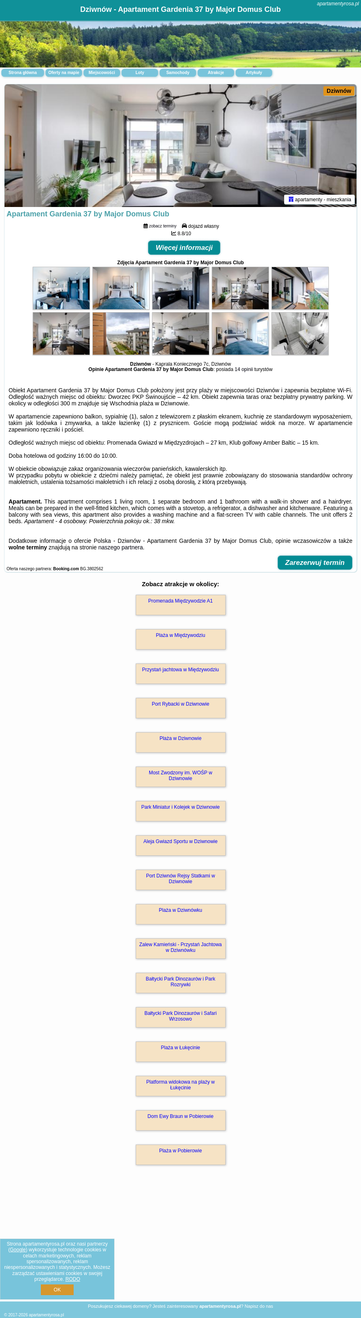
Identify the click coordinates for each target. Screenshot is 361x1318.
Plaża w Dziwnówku (180, 910)
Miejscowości (102, 72)
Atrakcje (216, 72)
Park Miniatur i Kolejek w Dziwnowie (180, 807)
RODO (72, 1279)
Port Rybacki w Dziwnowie (180, 704)
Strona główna (23, 72)
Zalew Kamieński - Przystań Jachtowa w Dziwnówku (180, 947)
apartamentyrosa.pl (338, 4)
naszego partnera (120, 547)
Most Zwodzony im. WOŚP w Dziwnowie (180, 775)
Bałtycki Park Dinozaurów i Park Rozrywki (180, 981)
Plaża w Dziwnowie (180, 738)
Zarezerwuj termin (315, 563)
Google (18, 1250)
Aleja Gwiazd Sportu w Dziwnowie (180, 841)
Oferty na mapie (63, 72)
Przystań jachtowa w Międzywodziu (180, 669)
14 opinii (244, 369)
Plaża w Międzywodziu (180, 635)
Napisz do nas (258, 1306)
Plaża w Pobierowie (180, 1151)
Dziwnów (339, 91)
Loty (139, 72)
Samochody (178, 72)
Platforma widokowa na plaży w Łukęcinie (180, 1085)
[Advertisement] (180, 1242)
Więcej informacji (184, 248)
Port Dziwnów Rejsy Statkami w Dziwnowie (180, 878)
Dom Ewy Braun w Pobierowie (180, 1116)
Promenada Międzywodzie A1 (180, 601)
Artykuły (254, 72)
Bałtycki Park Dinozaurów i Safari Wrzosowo (180, 1016)
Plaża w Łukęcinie (180, 1047)
